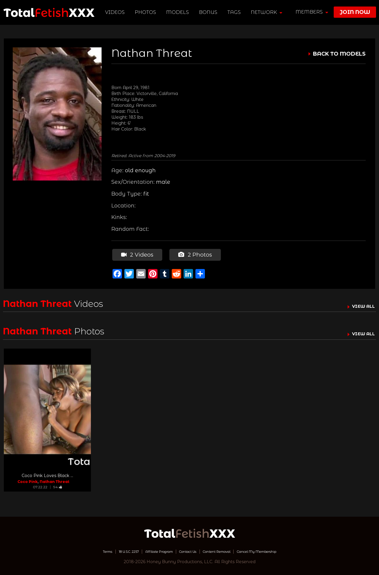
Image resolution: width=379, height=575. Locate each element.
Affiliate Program (150, 550)
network (267, 12)
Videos (116, 12)
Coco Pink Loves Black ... (47, 474)
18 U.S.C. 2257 (111, 550)
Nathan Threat (54, 480)
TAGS (235, 12)
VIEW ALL (360, 304)
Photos (146, 12)
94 (57, 485)
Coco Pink (27, 480)
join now (355, 12)
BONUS (209, 12)
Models (178, 12)
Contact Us (186, 550)
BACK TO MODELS (339, 54)
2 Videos (136, 254)
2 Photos (193, 254)
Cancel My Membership (275, 550)
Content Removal (223, 550)
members (312, 12)
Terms (84, 550)
